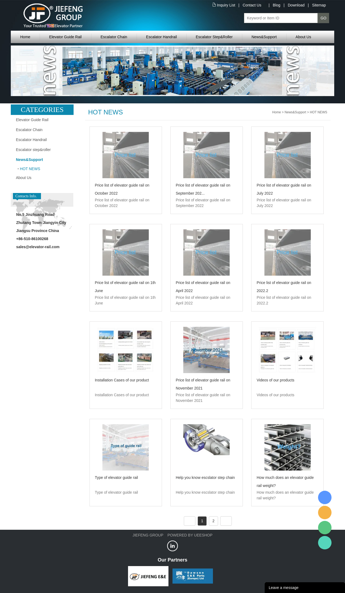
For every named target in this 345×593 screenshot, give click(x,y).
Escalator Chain (114, 37)
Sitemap (319, 5)
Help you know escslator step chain (205, 477)
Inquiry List (226, 5)
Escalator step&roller (33, 150)
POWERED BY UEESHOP (189, 535)
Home (25, 37)
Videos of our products (275, 380)
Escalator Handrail (161, 37)
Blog (276, 5)
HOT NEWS (30, 169)
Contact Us (252, 5)
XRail (325, 497)
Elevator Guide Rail (65, 37)
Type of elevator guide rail (116, 477)
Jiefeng (325, 512)
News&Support (264, 37)
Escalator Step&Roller (214, 37)
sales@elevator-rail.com (38, 247)
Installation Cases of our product (122, 380)
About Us (303, 37)
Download (296, 5)
